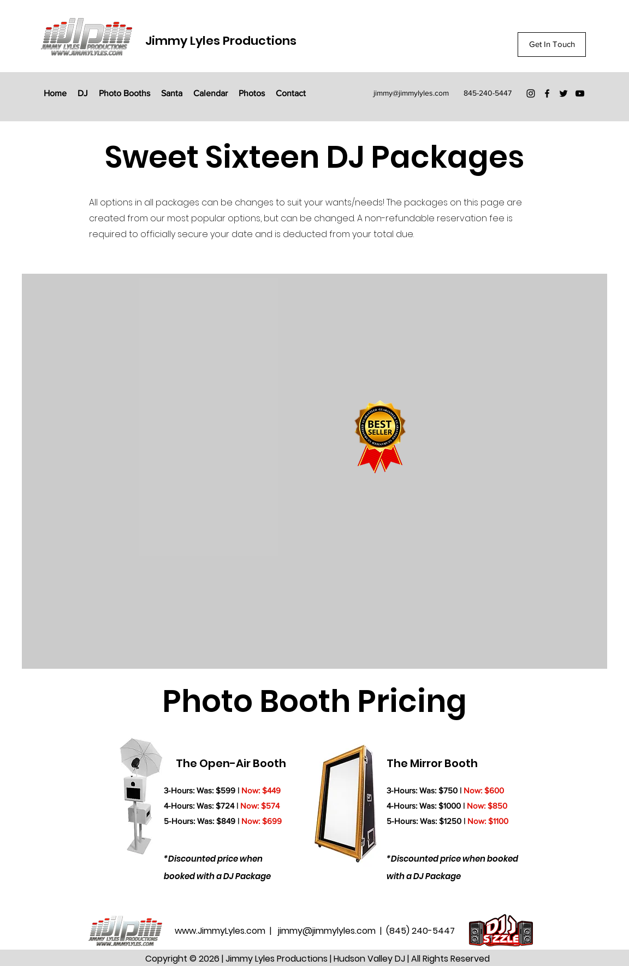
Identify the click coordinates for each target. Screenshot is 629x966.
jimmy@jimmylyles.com (411, 93)
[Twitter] (563, 93)
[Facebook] (547, 93)
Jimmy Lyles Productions (220, 40)
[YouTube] (579, 93)
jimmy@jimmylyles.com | (332, 930)
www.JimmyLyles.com (221, 930)
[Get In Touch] (552, 44)
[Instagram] (530, 93)
